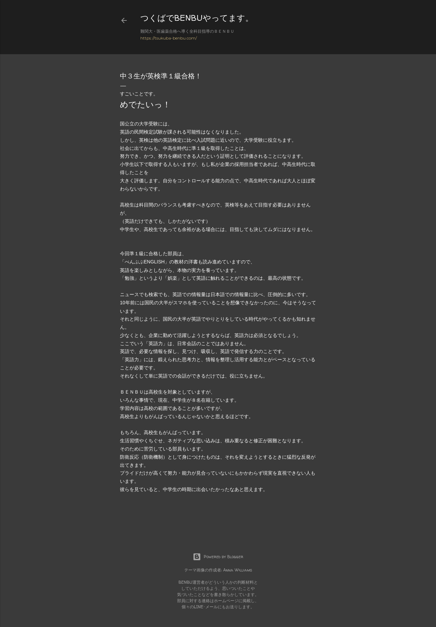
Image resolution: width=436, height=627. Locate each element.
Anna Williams (237, 570)
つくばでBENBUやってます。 (196, 18)
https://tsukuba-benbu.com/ (168, 38)
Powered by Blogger (218, 557)
